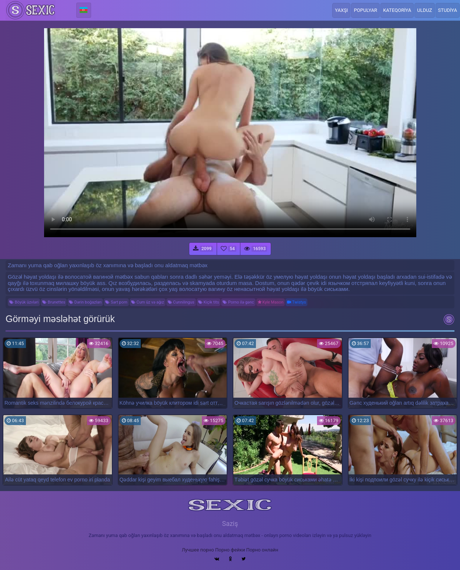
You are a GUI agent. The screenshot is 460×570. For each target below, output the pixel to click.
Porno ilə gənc (238, 302)
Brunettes (53, 302)
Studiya (447, 10)
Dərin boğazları (85, 302)
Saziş (230, 523)
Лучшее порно (198, 550)
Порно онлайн (262, 550)
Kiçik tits (208, 302)
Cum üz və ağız (147, 302)
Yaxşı (341, 10)
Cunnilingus (181, 302)
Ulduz (424, 10)
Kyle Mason (270, 302)
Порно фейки (230, 550)
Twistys (296, 302)
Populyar (365, 10)
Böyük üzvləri (24, 302)
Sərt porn (116, 302)
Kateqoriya (397, 10)
